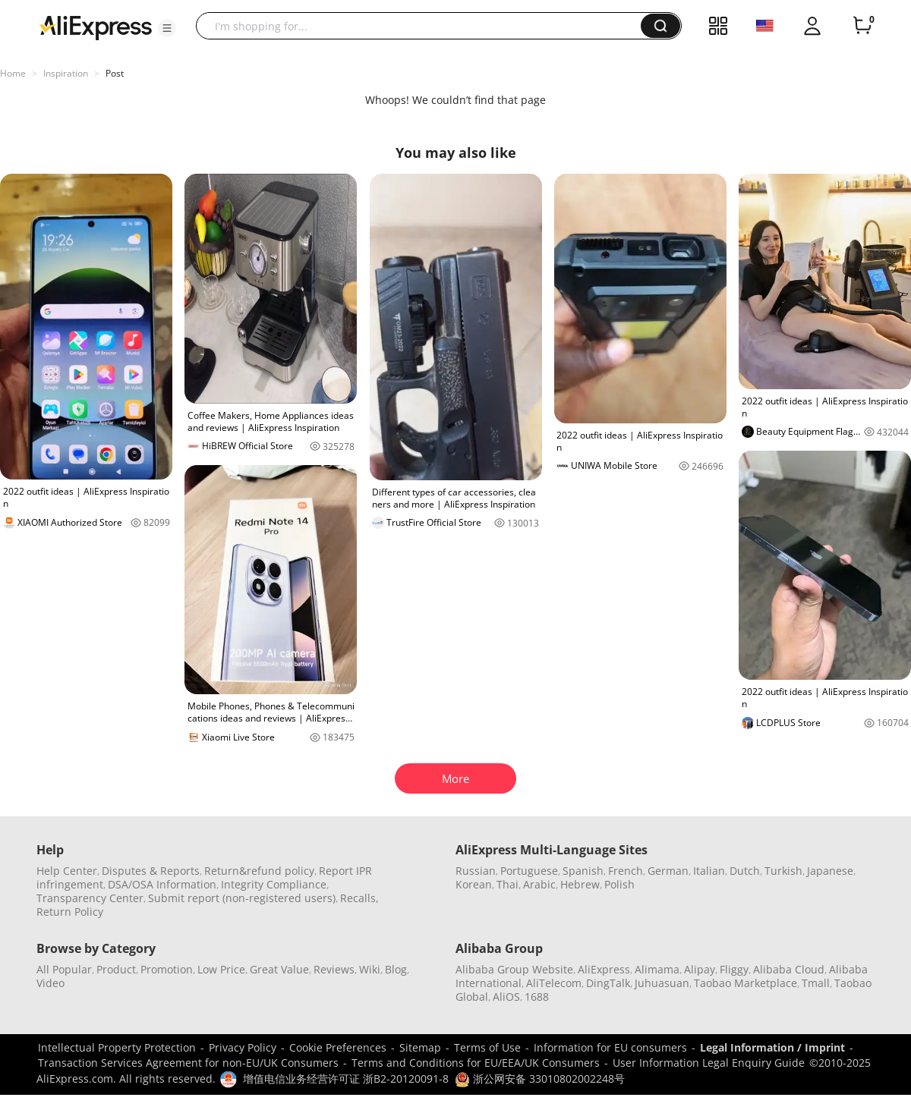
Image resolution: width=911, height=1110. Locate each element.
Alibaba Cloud (788, 969)
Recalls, (359, 898)
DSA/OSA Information (162, 884)
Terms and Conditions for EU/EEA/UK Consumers (475, 1062)
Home (13, 73)
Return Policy (69, 911)
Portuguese (529, 870)
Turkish (783, 870)
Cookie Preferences (337, 1047)
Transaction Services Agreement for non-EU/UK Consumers (188, 1062)
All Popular (64, 969)
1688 (537, 996)
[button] (167, 28)
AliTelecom (554, 983)
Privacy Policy (242, 1047)
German (668, 870)
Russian (476, 870)
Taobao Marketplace (745, 983)
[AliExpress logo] (95, 26)
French (625, 870)
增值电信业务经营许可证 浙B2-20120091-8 (346, 1078)
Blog (396, 969)
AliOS (506, 996)
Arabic (539, 884)
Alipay (699, 969)
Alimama (657, 969)
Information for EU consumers (610, 1047)
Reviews (334, 969)
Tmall (816, 983)
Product (116, 969)
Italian (709, 870)
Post (115, 73)
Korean (474, 884)
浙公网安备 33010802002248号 (540, 1078)
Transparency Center (89, 898)
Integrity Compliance (273, 884)
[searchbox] (424, 26)
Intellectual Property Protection (117, 1047)
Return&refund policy (259, 870)
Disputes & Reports (151, 870)
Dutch (745, 870)
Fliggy (734, 969)
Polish (619, 884)
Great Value (279, 969)
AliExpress (604, 969)
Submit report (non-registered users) (242, 898)
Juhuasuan (662, 983)
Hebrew (580, 884)
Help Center (66, 870)
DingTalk (608, 983)
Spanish (583, 870)
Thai (507, 884)
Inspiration (65, 73)
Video (50, 983)
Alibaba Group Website (514, 969)
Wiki (369, 969)
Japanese (830, 870)
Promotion (166, 969)
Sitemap (420, 1047)
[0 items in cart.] (862, 26)
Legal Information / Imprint (772, 1047)
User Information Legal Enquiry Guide (709, 1062)
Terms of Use (487, 1047)
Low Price (221, 969)
